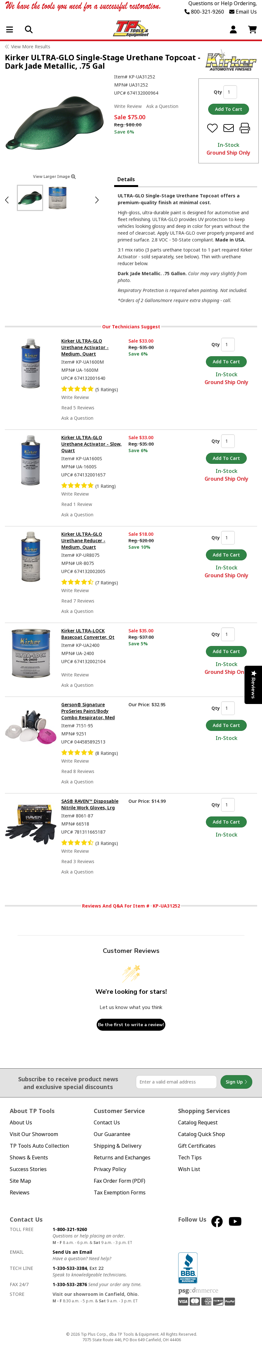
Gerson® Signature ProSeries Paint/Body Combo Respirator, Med (88, 711)
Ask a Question (162, 106)
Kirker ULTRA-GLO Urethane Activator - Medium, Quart (85, 347)
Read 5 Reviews (77, 408)
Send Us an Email (72, 1252)
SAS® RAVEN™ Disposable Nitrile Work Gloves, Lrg (89, 804)
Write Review (128, 106)
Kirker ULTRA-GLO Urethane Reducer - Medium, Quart (83, 540)
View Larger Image (54, 176)
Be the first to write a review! (131, 1025)
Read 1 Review (76, 504)
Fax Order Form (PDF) (119, 1181)
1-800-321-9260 (70, 1229)
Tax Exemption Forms (120, 1192)
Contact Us (107, 1122)
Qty (218, 92)
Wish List (189, 1169)
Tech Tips (190, 1157)
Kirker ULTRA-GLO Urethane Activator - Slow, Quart (91, 443)
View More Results (30, 46)
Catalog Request (198, 1122)
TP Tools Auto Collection (39, 1146)
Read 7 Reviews (77, 601)
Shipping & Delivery (117, 1146)
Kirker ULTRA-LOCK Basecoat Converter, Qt (87, 634)
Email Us (243, 11)
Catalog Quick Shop (201, 1134)
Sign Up (236, 1082)
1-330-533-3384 (70, 1268)
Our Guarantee (112, 1134)
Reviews (20, 1192)
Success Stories (28, 1169)
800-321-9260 (204, 11)
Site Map (20, 1181)
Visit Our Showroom (34, 1134)
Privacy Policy (110, 1169)
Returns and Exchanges (122, 1157)
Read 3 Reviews (77, 861)
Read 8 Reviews (77, 771)
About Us (21, 1122)
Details (126, 179)
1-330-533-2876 (70, 1284)
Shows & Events (29, 1157)
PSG (198, 1291)
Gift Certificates (197, 1146)
